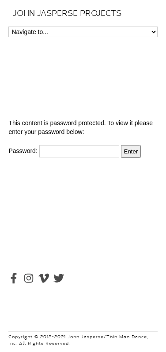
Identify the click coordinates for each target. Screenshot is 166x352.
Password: (63, 150)
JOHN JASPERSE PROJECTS (67, 13)
